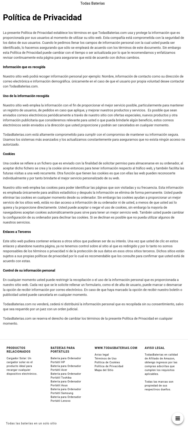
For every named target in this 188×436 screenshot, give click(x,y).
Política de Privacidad (109, 366)
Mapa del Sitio (104, 370)
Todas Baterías (92, 3)
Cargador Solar (16, 358)
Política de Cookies (107, 362)
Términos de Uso (106, 358)
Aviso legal (102, 354)
